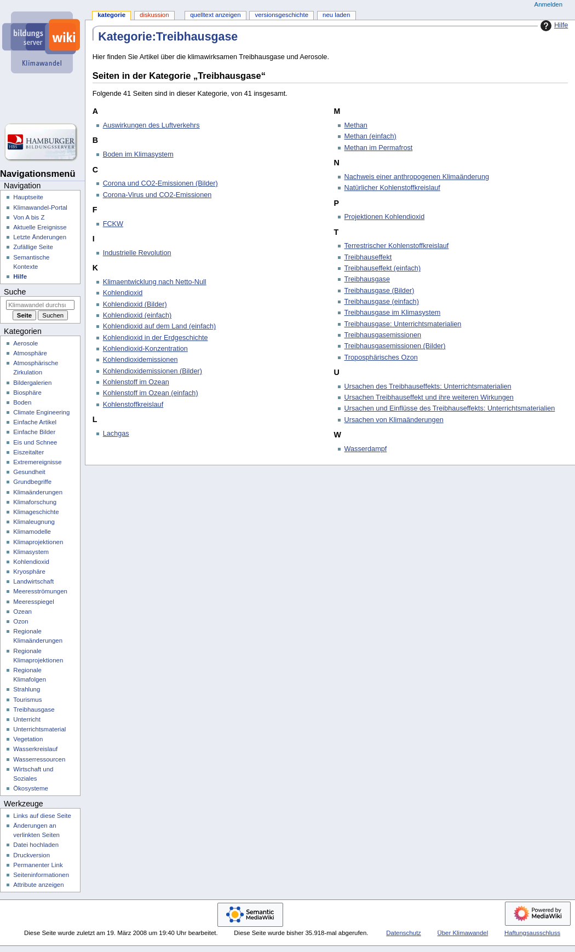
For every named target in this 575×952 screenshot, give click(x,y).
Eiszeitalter (28, 452)
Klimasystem (31, 552)
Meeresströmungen (40, 591)
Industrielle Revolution (137, 253)
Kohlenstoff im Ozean (136, 382)
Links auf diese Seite (42, 815)
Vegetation (28, 739)
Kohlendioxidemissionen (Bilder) (152, 371)
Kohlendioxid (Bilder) (135, 304)
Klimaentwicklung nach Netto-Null (154, 282)
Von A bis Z (28, 217)
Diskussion (154, 14)
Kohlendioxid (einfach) (137, 315)
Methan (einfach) (370, 136)
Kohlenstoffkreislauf (133, 404)
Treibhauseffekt (368, 257)
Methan (355, 125)
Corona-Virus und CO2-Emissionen (157, 195)
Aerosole (25, 343)
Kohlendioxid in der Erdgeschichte (155, 338)
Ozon (20, 621)
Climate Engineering (41, 412)
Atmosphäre (30, 353)
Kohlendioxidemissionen (140, 360)
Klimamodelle (32, 531)
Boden (22, 402)
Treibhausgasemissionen (383, 335)
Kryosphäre (29, 571)
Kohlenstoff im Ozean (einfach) (150, 393)
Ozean (22, 611)
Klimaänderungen (37, 492)
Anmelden (548, 4)
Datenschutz (403, 933)
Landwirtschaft (33, 581)
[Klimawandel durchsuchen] (40, 305)
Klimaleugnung (34, 521)
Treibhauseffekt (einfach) (382, 268)
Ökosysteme (30, 788)
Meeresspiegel (33, 601)
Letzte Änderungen (39, 237)
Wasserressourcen (39, 759)
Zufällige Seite (33, 247)
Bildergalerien (32, 382)
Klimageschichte (36, 512)
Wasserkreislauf (35, 749)
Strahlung (26, 689)
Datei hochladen (36, 844)
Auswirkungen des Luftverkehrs (151, 125)
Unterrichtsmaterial (39, 729)
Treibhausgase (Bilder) (379, 291)
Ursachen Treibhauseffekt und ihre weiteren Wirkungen (429, 397)
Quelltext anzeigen (215, 14)
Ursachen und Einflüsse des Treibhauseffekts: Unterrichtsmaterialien (449, 408)
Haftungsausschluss (532, 933)
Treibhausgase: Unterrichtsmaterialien (403, 324)
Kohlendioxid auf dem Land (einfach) (159, 326)
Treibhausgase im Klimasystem (392, 312)
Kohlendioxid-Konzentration (145, 349)
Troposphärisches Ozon (381, 357)
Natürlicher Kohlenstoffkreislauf (392, 188)
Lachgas (116, 433)
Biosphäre (27, 392)
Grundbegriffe (32, 481)
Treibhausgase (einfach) (381, 301)
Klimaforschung (34, 502)
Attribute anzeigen (38, 884)
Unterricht (27, 719)
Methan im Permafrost (378, 148)
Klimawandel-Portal (40, 207)
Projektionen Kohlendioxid (384, 217)
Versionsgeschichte (281, 14)
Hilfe (553, 25)
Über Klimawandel (463, 933)
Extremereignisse (37, 462)
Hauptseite (28, 197)
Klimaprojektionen (38, 542)
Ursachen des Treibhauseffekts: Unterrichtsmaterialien (427, 386)
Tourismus (27, 699)
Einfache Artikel (34, 422)
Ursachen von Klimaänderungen (394, 420)
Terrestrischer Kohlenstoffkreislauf (396, 246)
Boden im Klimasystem (138, 154)
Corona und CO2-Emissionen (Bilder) (160, 183)
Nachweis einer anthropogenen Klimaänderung (417, 177)
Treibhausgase (367, 279)
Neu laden (336, 14)
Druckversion (31, 855)
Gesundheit (29, 472)
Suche (15, 291)
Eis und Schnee (35, 442)
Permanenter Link (37, 865)
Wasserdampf (365, 449)
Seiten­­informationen (41, 875)
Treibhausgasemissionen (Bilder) (395, 346)
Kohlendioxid (123, 293)
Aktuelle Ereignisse (39, 227)
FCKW (113, 224)
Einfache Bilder (34, 432)
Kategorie (111, 14)
